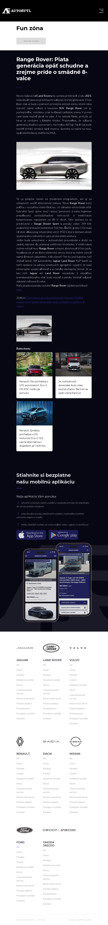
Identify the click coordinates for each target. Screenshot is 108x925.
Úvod (19, 669)
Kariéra (71, 920)
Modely (20, 674)
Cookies (88, 920)
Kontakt (20, 718)
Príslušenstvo (23, 708)
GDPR (80, 920)
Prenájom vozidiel (25, 713)
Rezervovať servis (25, 698)
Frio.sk (42, 920)
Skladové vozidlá (24, 679)
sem (18, 289)
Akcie (19, 684)
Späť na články (31, 41)
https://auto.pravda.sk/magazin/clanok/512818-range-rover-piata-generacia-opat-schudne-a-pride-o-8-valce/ (50, 302)
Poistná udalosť (24, 703)
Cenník (73, 679)
